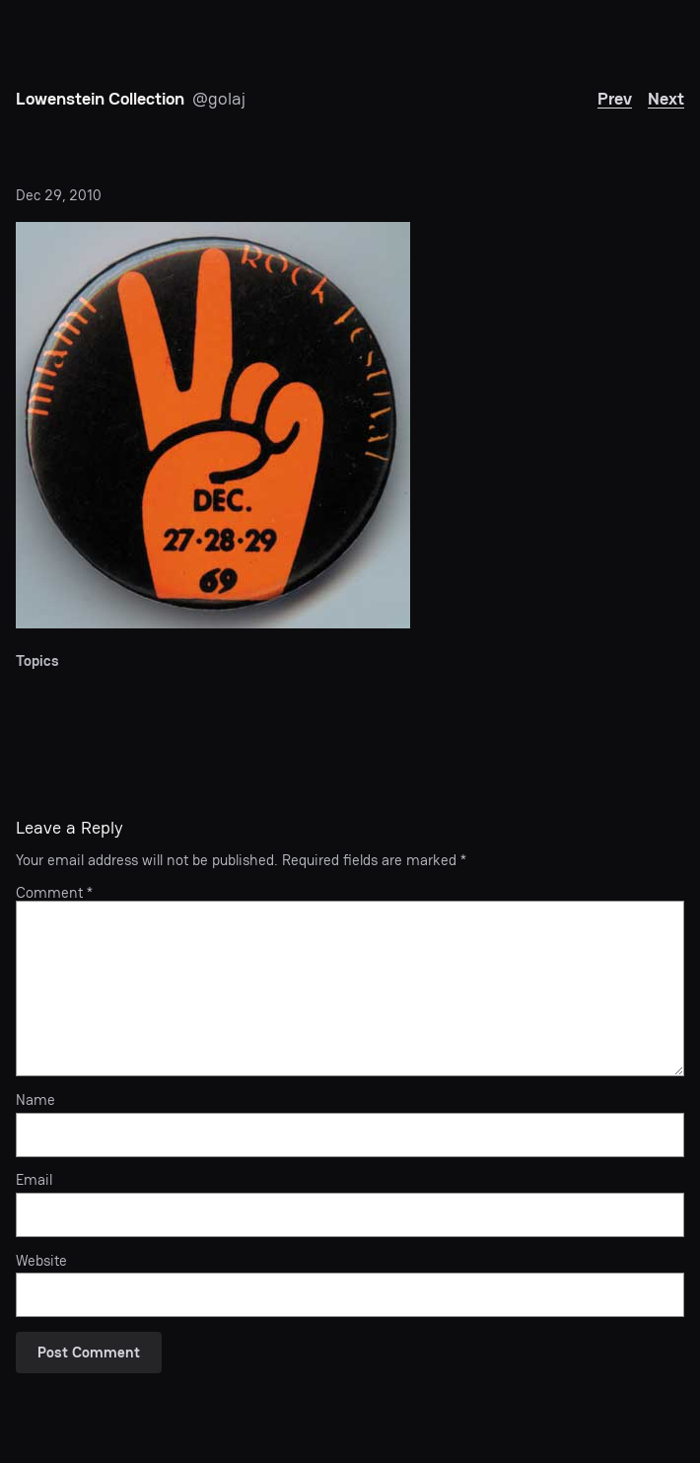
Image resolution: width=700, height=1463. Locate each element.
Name (35, 1100)
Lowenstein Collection (100, 98)
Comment (54, 892)
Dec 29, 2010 (59, 194)
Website (41, 1261)
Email (34, 1180)
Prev (614, 98)
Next (666, 98)
